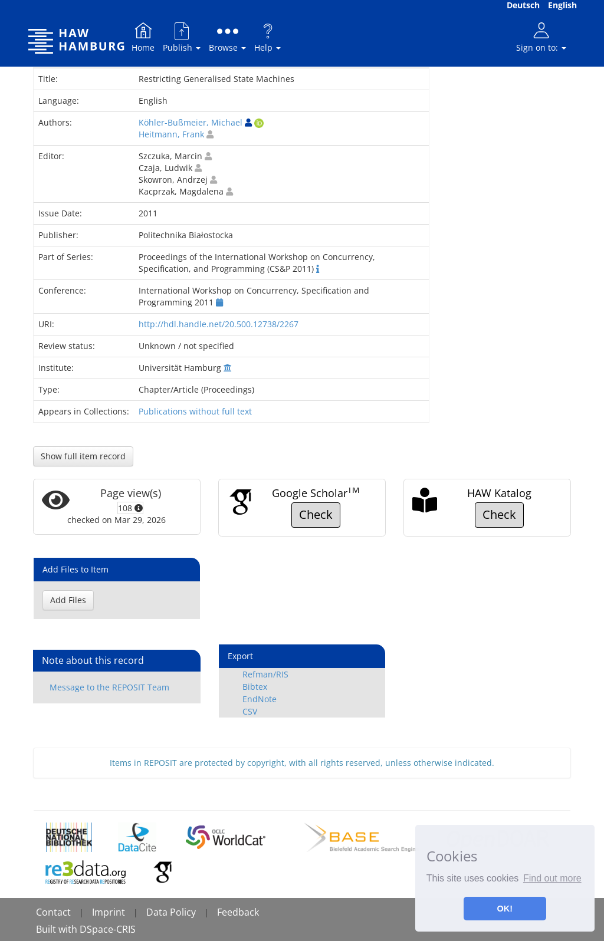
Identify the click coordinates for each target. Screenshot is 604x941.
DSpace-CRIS (108, 929)
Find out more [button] (552, 878)
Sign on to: (541, 37)
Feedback (238, 912)
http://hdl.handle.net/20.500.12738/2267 (218, 324)
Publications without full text (195, 411)
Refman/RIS (265, 674)
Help (267, 37)
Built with (58, 929)
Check (316, 514)
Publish (182, 37)
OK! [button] (505, 908)
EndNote (259, 699)
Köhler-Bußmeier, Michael (190, 122)
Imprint (108, 912)
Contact (53, 912)
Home (143, 37)
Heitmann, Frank (171, 134)
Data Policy (171, 912)
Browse (227, 37)
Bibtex (254, 686)
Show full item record (83, 456)
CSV (249, 711)
